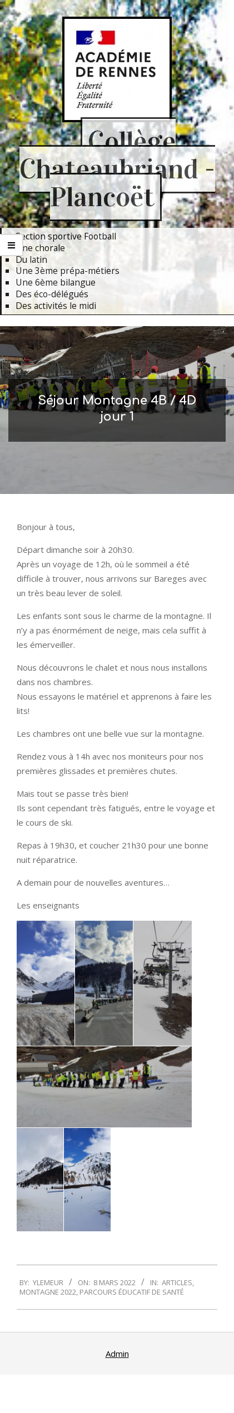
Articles (177, 1282)
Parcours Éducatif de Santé (131, 1292)
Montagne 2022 (47, 1292)
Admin (117, 1353)
